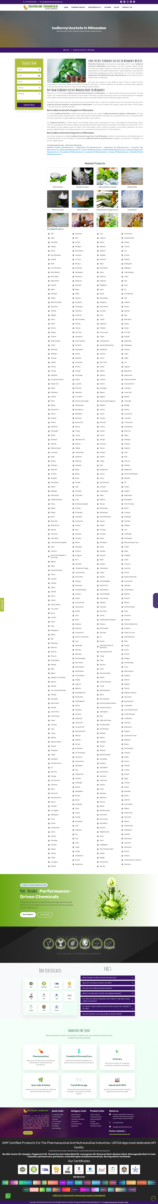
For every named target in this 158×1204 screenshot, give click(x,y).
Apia (124, 315)
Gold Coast (102, 780)
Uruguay (76, 581)
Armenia (76, 778)
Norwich (125, 598)
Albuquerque (78, 405)
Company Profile (57, 1114)
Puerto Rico (77, 577)
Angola (51, 512)
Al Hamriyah (53, 495)
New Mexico (77, 409)
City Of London (127, 504)
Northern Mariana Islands (106, 703)
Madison (76, 444)
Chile (75, 487)
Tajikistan (101, 324)
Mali (50, 639)
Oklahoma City (78, 440)
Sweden (101, 564)
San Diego (52, 840)
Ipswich (125, 774)
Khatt (51, 401)
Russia (100, 294)
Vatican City (102, 585)
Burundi (52, 530)
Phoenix (76, 324)
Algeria (51, 508)
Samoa (100, 641)
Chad (51, 547)
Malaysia (101, 246)
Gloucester (126, 697)
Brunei (76, 800)
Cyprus (76, 813)
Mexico (76, 542)
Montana (76, 650)
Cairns (124, 354)
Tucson (76, 435)
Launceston (126, 414)
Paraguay (77, 555)
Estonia (101, 427)
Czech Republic (103, 594)
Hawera (101, 785)
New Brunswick (103, 810)
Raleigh (76, 448)
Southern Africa (54, 763)
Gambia (52, 592)
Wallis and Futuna (104, 720)
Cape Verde (53, 538)
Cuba (75, 500)
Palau (100, 660)
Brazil (75, 478)
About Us (28, 1133)
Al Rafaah (52, 349)
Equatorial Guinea (55, 570)
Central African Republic (57, 542)
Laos (100, 234)
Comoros (52, 551)
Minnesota (77, 277)
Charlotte (77, 315)
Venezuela (77, 585)
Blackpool (126, 740)
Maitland (125, 465)
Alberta (101, 737)
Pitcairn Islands (103, 725)
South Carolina (78, 341)
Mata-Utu (126, 431)
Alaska (76, 379)
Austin (51, 832)
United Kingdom (103, 581)
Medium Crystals (58, 210)
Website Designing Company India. (116, 1202)
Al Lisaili (52, 371)
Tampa (76, 431)
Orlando (52, 853)
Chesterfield (126, 804)
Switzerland (102, 568)
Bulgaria (101, 405)
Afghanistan (78, 774)
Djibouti (52, 562)
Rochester (77, 268)
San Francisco (54, 780)
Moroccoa (126, 864)
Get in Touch (45, 915)
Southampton (127, 590)
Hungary (101, 452)
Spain (100, 560)
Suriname (77, 564)
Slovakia (101, 551)
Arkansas (76, 628)
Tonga (100, 656)
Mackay (125, 409)
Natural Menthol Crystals (107, 187)
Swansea (125, 620)
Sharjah (52, 246)
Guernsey (101, 607)
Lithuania (101, 487)
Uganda (52, 737)
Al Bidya (52, 315)
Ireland (100, 461)
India (75, 826)
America (125, 856)
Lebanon (101, 238)
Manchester (126, 495)
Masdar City (53, 384)
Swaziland (53, 759)
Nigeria (51, 673)
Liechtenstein (103, 482)
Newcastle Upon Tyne (129, 542)
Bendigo (125, 405)
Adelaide (101, 733)
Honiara (125, 307)
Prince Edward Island (105, 849)
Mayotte (52, 652)
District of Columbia (80, 637)
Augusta (76, 684)
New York (52, 772)
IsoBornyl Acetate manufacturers (99, 138)
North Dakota (78, 667)
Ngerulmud (126, 371)
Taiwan (100, 319)
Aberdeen (126, 585)
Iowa (75, 641)
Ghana (51, 596)
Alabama (76, 624)
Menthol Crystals (83, 187)
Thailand (101, 328)
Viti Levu (125, 461)
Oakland (76, 740)
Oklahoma (77, 392)
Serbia (100, 547)
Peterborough (127, 663)
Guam (100, 669)
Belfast (125, 603)
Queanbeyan (127, 427)
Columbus (77, 311)
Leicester (125, 568)
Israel (75, 843)
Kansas (76, 427)
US (50, 767)
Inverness (126, 723)
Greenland (77, 517)
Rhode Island (78, 671)
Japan (76, 847)
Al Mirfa (52, 422)
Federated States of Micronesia (105, 646)
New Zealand (102, 628)
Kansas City (77, 422)
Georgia (76, 371)
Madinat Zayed (54, 448)
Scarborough (127, 826)
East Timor (102, 362)
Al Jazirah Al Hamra (55, 379)
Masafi (51, 388)
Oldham (125, 808)
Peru (75, 560)
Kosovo (101, 474)
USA (124, 281)
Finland (100, 431)
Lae (124, 362)
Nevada (52, 866)
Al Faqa (52, 367)
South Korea (102, 307)
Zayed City (53, 307)
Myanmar (101, 259)
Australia (101, 633)
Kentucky (77, 388)
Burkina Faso (53, 525)
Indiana (76, 354)
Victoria (125, 255)
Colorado (52, 806)
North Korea (102, 268)
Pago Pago (126, 341)
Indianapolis (77, 349)
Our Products (28, 914)
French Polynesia (104, 682)
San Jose (76, 332)
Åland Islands (102, 590)
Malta (100, 495)
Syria (100, 315)
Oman (100, 272)
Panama (76, 551)
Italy (100, 465)
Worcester (126, 817)
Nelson (100, 806)
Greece (101, 448)
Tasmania (126, 418)
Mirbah (51, 435)
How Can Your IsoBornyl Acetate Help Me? (97, 988)
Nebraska (76, 654)
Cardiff (125, 547)
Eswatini (52, 579)
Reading (125, 658)
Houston (76, 298)
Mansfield (125, 791)
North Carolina (78, 319)
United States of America (131, 860)
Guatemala (77, 521)
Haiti (75, 530)
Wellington (126, 268)
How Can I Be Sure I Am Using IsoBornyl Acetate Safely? (102, 1014)
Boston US (53, 793)
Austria (101, 384)
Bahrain (76, 787)
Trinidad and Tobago (80, 568)
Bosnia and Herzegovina (106, 401)
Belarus (101, 392)
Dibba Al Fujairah (54, 302)
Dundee (125, 645)
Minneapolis (77, 272)
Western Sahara (54, 742)
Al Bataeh (52, 375)
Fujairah (52, 259)
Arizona (76, 328)
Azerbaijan (77, 783)
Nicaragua (77, 547)
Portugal (101, 530)
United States (78, 572)
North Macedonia (104, 517)
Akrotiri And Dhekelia (129, 474)
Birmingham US (78, 693)
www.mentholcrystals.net (119, 1134)
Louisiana (76, 255)
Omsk (100, 836)
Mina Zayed (53, 482)
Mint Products (58, 187)
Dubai (51, 238)
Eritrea (51, 574)
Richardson (77, 748)
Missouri (76, 264)
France (100, 435)
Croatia (101, 409)
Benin (51, 517)
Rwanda (52, 686)
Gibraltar (101, 603)
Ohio (75, 238)
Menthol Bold (132, 187)
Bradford (125, 628)
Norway (101, 521)
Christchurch (102, 772)
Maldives (101, 251)
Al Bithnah (53, 427)
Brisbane (101, 750)
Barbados (77, 465)
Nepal (100, 264)
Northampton (127, 748)
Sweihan (52, 418)
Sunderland (126, 718)
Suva (124, 285)
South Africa (53, 712)
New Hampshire (78, 658)
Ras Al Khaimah (54, 255)
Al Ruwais (52, 294)
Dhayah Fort (53, 409)
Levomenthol (132, 210)
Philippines (102, 285)
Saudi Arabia (102, 298)
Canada (76, 482)
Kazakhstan (77, 856)
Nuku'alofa (126, 319)
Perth (100, 840)
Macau (100, 242)
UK (123, 482)
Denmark (101, 422)
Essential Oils (75, 1117)
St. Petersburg (78, 753)
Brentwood (126, 838)
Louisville (76, 384)
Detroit (76, 242)
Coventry (125, 564)
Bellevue (76, 688)
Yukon (124, 277)
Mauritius (52, 647)
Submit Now (29, 105)
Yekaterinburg (127, 272)
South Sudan (53, 716)
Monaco (101, 504)
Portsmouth (126, 581)
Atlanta (76, 367)
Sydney (125, 242)
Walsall (125, 787)
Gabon (51, 587)
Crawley (125, 770)
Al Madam (52, 354)
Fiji (99, 637)
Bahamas (77, 461)
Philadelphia (102, 845)
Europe (100, 367)
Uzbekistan (102, 349)
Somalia (52, 707)
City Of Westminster (129, 710)
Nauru (100, 695)
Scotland (125, 521)
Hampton (77, 714)
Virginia (76, 680)
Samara (101, 866)
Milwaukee (77, 414)
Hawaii (76, 598)
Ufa (124, 251)
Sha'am (52, 328)
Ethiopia (52, 583)
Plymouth (126, 615)
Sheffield (125, 555)
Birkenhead (126, 727)
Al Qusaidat (53, 431)
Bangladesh (77, 791)
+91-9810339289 (117, 1122)
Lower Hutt (126, 392)
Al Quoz (52, 461)
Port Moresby (127, 294)
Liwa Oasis (53, 452)
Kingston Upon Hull (128, 577)
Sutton (125, 761)
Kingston (125, 448)
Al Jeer (51, 345)
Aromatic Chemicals (77, 1119)
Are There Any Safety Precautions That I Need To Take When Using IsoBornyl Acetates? (106, 1000)
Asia (75, 770)
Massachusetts (54, 798)
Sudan (51, 720)
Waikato (125, 259)
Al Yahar (52, 337)
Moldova (101, 500)
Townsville (126, 401)
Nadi (124, 457)
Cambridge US (78, 701)
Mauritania (53, 643)
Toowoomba (126, 422)
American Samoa (104, 707)
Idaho (75, 620)
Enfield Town (127, 813)
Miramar (76, 735)
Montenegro (102, 508)
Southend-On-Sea (128, 735)
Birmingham (126, 500)
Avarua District (127, 384)
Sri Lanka (101, 311)
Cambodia (77, 804)
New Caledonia (103, 699)
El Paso (52, 823)
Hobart (125, 324)
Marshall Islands (103, 690)
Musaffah (52, 478)
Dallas (75, 294)
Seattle (52, 836)
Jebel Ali (52, 444)
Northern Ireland (128, 607)
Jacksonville (77, 452)
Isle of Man (102, 611)
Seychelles (53, 699)
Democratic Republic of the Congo (57, 556)
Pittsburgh (77, 307)
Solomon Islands (103, 673)
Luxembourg (102, 491)
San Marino (102, 542)
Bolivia (76, 474)
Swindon (125, 766)
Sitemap (55, 1119)
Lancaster (126, 843)
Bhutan (76, 796)
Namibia (52, 665)
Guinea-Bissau (54, 604)
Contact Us (56, 1123)
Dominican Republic (80, 504)
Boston (101, 746)
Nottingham (126, 538)
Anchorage (77, 375)
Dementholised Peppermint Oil (107, 210)
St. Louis (76, 259)
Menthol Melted (82, 210)
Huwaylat (52, 440)
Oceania (101, 624)
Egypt (51, 566)
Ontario (76, 744)
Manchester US (78, 731)
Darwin (125, 328)
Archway (125, 753)
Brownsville (77, 697)
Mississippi (77, 645)
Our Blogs (55, 1126)
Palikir (124, 358)
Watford (125, 800)
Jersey (100, 615)
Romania (101, 534)
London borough (128, 714)
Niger (51, 669)
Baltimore (77, 281)
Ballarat (125, 397)
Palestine (101, 281)
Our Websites (56, 1128)
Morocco (52, 656)
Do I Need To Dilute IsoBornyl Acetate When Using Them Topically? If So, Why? (107, 1007)
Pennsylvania (54, 828)
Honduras (77, 534)
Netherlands (102, 512)
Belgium (101, 397)
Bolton (125, 796)
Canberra (101, 763)
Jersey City (77, 723)
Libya (51, 626)
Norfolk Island (103, 729)
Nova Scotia (102, 819)
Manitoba (101, 793)
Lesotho (52, 617)
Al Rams (52, 397)
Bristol (125, 508)
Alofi (124, 298)
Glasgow (125, 525)
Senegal (52, 695)
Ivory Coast (53, 609)
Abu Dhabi (52, 242)
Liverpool (125, 512)
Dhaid (51, 457)
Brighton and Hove (128, 693)
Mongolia (101, 255)
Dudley (125, 757)
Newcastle (102, 815)
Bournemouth (127, 701)
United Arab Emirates (105, 345)
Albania (101, 371)
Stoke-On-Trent (128, 633)
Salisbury (125, 675)
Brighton (125, 594)
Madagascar (53, 630)
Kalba (51, 289)
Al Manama (53, 392)
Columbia (76, 710)
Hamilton (125, 444)
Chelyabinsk (102, 767)
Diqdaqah (52, 491)
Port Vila (125, 332)
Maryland (76, 285)
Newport (125, 684)
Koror (124, 452)
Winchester (126, 847)
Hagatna (125, 367)
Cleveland (77, 302)
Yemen (100, 358)
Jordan (76, 851)
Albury (124, 435)
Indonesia (77, 830)
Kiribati (100, 677)
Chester (125, 688)
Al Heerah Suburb (55, 500)
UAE (51, 234)
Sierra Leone (53, 703)
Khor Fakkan (53, 277)
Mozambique (53, 660)
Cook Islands (102, 712)
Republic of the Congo (56, 677)
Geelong (125, 349)
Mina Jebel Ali (54, 272)
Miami (75, 289)
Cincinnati (77, 234)
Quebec (101, 853)
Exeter (125, 650)
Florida (51, 858)
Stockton (77, 345)
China (75, 808)
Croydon (125, 783)
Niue (100, 716)
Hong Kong (77, 821)
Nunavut (101, 828)
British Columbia (103, 755)
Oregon (52, 849)
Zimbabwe (53, 750)
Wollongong (126, 345)
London (125, 487)
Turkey (100, 337)
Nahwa (51, 405)
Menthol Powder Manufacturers (114, 75)
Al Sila (51, 324)
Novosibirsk (102, 823)
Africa (51, 504)
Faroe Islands (102, 598)
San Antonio (126, 234)
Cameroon (53, 534)
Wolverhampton (128, 637)
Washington (53, 815)
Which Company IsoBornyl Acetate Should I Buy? (100, 978)
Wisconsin (77, 418)
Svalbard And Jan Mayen (106, 620)
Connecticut (78, 633)
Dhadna (52, 332)
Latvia (100, 478)
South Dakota (78, 675)
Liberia (51, 622)
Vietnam (101, 354)
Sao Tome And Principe (57, 690)
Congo (51, 755)
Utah (75, 615)
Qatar (100, 289)
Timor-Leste (102, 332)
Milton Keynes (127, 671)
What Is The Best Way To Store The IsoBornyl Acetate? (102, 993)
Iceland (100, 457)
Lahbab (52, 362)
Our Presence (56, 1121)
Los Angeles (53, 810)
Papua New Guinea (104, 652)
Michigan (76, 246)
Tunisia (51, 733)
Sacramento (78, 607)
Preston (125, 654)
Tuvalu (100, 686)
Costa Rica (77, 495)
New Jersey (77, 663)
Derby (124, 611)
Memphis (125, 478)
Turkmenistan (103, 341)
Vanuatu (101, 665)
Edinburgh (126, 517)
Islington (125, 731)
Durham (125, 680)
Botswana (53, 521)
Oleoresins (75, 1121)
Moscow (101, 802)
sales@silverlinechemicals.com (51, 2)
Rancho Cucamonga (80, 401)
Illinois (51, 789)
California (52, 785)
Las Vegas (52, 862)
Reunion (52, 682)
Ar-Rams (52, 474)
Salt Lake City (78, 603)
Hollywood (77, 718)
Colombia (76, 491)
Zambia (52, 746)
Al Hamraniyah (54, 341)
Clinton (76, 705)
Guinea (51, 600)
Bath (124, 641)
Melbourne (102, 798)
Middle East (126, 470)
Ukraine (101, 577)
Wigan (124, 778)
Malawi (51, 635)
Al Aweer (52, 358)
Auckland (101, 742)
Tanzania (52, 725)
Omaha (76, 611)
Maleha (51, 298)
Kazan (100, 789)
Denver (52, 802)
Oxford (125, 572)
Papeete (125, 302)
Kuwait (76, 860)
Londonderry (127, 705)
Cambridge (102, 759)
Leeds (124, 560)
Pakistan (101, 277)
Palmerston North (128, 379)
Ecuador (76, 508)
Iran (75, 834)
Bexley (125, 744)
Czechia (101, 418)
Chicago (52, 776)
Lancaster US (78, 727)
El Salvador (77, 512)
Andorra (101, 375)
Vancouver (77, 757)
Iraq (75, 838)
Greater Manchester (129, 624)
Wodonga (125, 440)
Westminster (78, 761)
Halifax (125, 821)
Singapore (101, 302)
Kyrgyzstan (77, 864)
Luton (124, 667)
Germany (101, 444)
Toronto (125, 246)
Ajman (51, 251)
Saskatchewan (127, 238)
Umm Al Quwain (54, 268)
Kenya (51, 613)
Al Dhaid (52, 311)
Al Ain (51, 264)
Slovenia (101, 555)
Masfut (52, 414)
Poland (100, 525)
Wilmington (77, 766)
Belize (75, 470)
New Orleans (77, 251)
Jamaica (76, 538)
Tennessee (77, 362)
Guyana (76, 525)
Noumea (125, 311)
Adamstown (126, 375)
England (125, 491)
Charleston (77, 337)
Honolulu (76, 594)
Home (66, 50)
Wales (124, 551)
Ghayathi (52, 470)
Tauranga (125, 388)
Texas (51, 819)
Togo (51, 729)
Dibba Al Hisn (53, 281)
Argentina (77, 457)
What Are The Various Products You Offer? (97, 983)
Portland (52, 845)
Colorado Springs (79, 590)
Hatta (51, 319)
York (124, 530)
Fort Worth (77, 397)
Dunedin (125, 337)
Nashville (76, 358)
